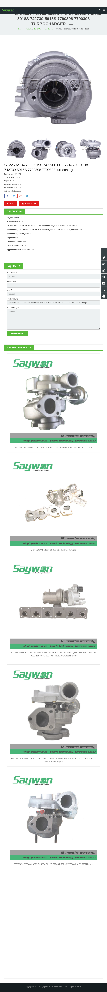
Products (29, 29)
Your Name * (12, 273)
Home (20, 29)
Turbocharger (48, 29)
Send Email (29, 204)
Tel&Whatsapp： (13, 282)
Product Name (12, 299)
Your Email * (11, 290)
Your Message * (13, 308)
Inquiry (10, 204)
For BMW (37, 29)
